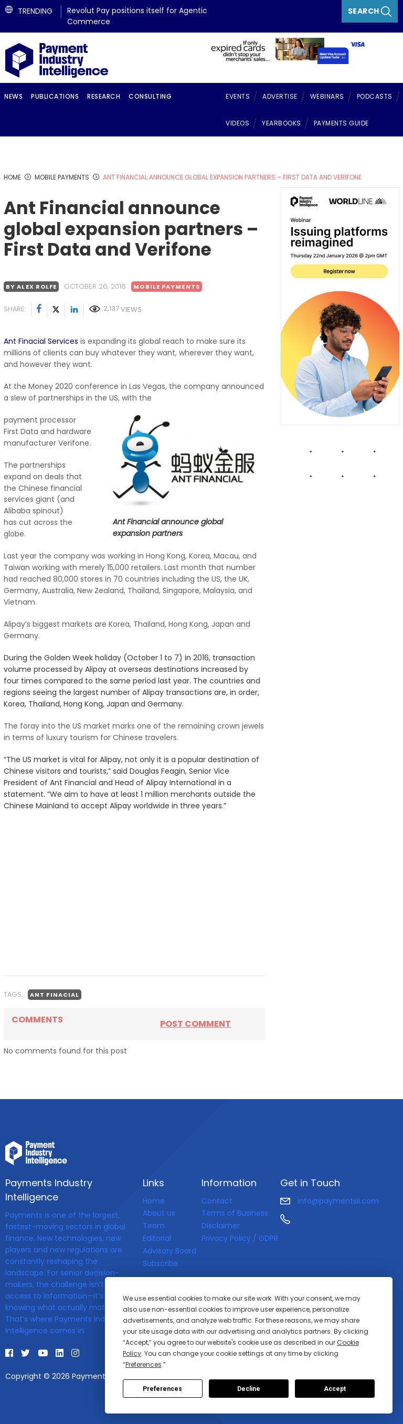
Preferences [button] (143, 1364)
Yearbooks (281, 123)
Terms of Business (235, 1213)
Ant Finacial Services (41, 341)
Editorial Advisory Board (169, 1244)
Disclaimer (221, 1225)
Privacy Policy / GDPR (240, 1238)
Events (238, 96)
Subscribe (160, 1263)
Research (103, 96)
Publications (55, 96)
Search (370, 11)
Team (154, 1225)
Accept (335, 1389)
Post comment (195, 1024)
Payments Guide (341, 123)
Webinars (327, 96)
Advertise (280, 96)
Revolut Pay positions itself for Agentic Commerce (137, 16)
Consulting (150, 96)
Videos (237, 123)
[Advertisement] (134, 893)
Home (154, 1201)
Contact (217, 1201)
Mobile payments (166, 286)
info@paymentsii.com (329, 1201)
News (13, 96)
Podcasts (375, 96)
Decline (248, 1389)
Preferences (162, 1389)
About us (159, 1213)
